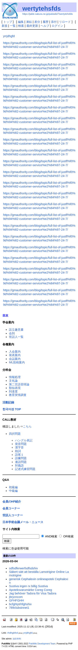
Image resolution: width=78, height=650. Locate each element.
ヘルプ (45, 25)
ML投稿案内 (17, 362)
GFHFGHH (16, 600)
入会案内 (15, 351)
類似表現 (15, 388)
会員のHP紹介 (11, 501)
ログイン (57, 25)
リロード (65, 21)
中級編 (13, 490)
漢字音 (19, 447)
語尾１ (19, 454)
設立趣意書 (16, 329)
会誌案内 (15, 358)
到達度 (13, 391)
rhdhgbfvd (12, 633)
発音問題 (21, 444)
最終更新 (32, 25)
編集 (21, 21)
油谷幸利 (17, 639)
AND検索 (49, 536)
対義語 (19, 465)
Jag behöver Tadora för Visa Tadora (32, 593)
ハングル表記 (23, 440)
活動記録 (8, 402)
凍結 (29, 21)
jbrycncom (16, 597)
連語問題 (21, 462)
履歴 (45, 21)
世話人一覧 (16, 336)
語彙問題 (21, 458)
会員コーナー (11, 508)
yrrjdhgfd (9, 36)
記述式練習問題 (25, 469)
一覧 (13, 25)
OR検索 (66, 536)
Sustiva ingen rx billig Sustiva (28, 586)
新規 (4, 25)
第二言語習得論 (19, 384)
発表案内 (15, 355)
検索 (21, 25)
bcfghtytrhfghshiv (20, 604)
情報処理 (15, 377)
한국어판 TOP (11, 409)
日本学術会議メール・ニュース (22, 522)
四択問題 (15, 433)
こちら (27, 426)
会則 (12, 333)
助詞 (18, 451)
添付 (54, 21)
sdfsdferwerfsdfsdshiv (23, 568)
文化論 (13, 380)
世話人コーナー (12, 515)
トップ (7, 21)
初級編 (13, 487)
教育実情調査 (17, 395)
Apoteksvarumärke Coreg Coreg (30, 590)
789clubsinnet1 (19, 607)
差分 (37, 21)
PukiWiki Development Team (42, 644)
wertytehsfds (41, 8)
